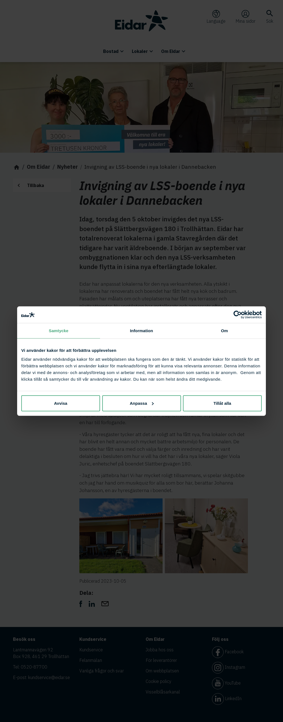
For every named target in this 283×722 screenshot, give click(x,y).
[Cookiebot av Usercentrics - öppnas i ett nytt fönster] (237, 315)
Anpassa (142, 403)
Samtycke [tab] (59, 330)
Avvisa (60, 403)
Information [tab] (141, 330)
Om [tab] (224, 330)
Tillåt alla (222, 403)
